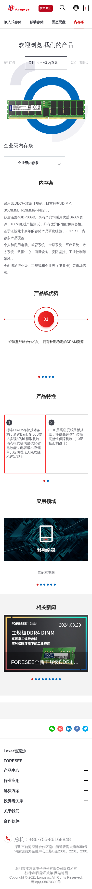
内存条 (79, 22)
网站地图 (61, 873)
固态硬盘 (59, 22)
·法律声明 (31, 873)
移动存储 (36, 22)
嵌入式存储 (12, 22)
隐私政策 (46, 873)
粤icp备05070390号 (46, 882)
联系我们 (46, 8)
